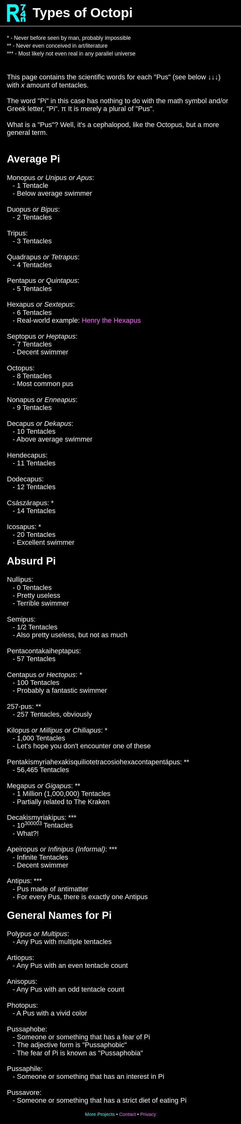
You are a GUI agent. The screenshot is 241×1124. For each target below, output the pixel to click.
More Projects (100, 1114)
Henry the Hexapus (111, 320)
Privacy (148, 1114)
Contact (127, 1114)
